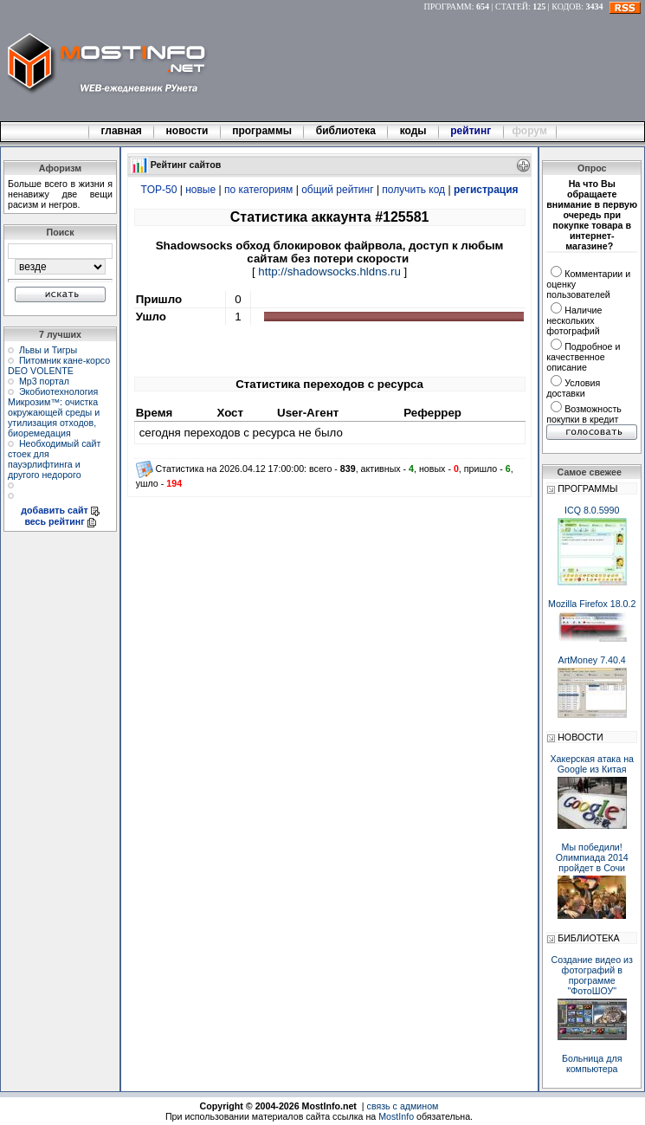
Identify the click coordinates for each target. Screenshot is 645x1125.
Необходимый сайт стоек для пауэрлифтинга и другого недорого (54, 459)
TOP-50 (159, 190)
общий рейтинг (337, 190)
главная (121, 131)
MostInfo (396, 1116)
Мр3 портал (44, 381)
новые (200, 190)
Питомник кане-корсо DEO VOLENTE (59, 365)
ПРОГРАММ (448, 6)
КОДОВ (566, 6)
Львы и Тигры (48, 350)
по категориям (258, 190)
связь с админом (403, 1106)
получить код (413, 190)
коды (413, 131)
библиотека (345, 131)
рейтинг (471, 131)
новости (187, 131)
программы (262, 131)
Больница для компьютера (592, 1063)
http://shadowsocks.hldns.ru (329, 271)
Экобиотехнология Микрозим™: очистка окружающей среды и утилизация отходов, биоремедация (54, 412)
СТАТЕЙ (511, 6)
